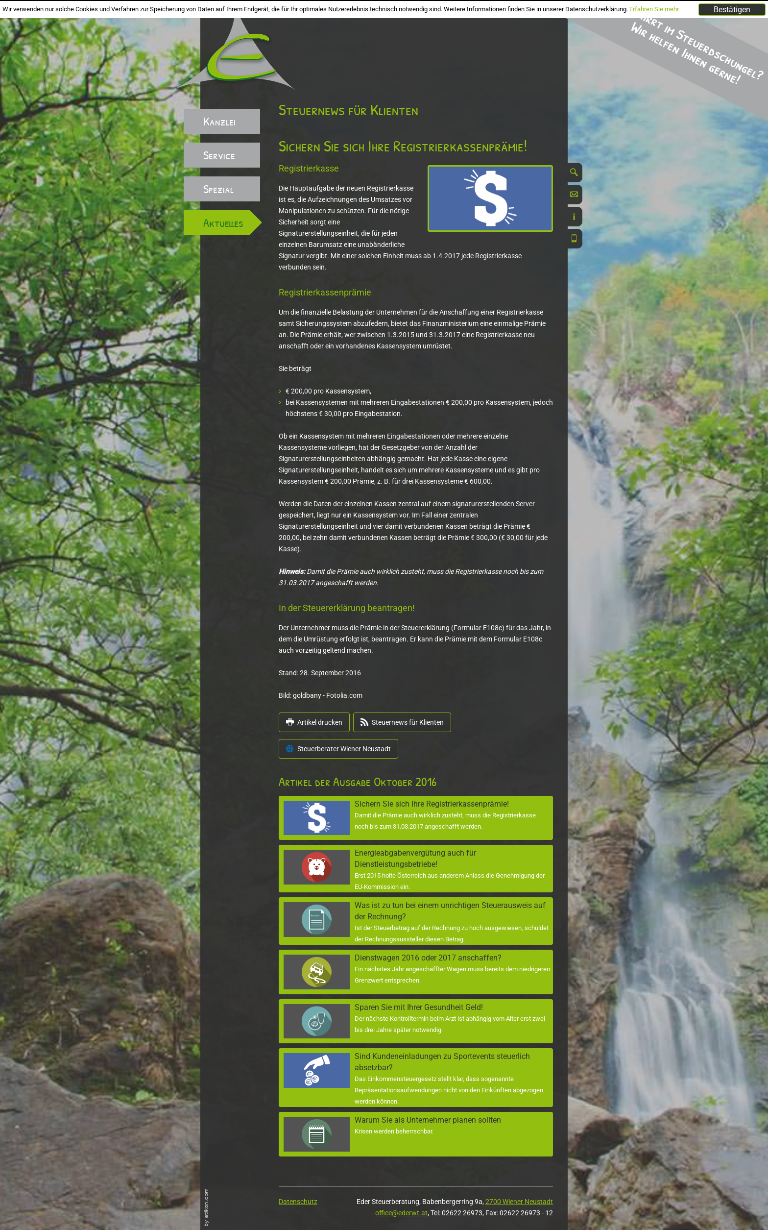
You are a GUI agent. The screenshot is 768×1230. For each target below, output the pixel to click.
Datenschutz (298, 1201)
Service (219, 155)
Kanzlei (219, 121)
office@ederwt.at (401, 1213)
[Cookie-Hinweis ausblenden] (732, 9)
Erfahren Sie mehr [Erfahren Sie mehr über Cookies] (654, 9)
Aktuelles (223, 222)
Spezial (218, 189)
